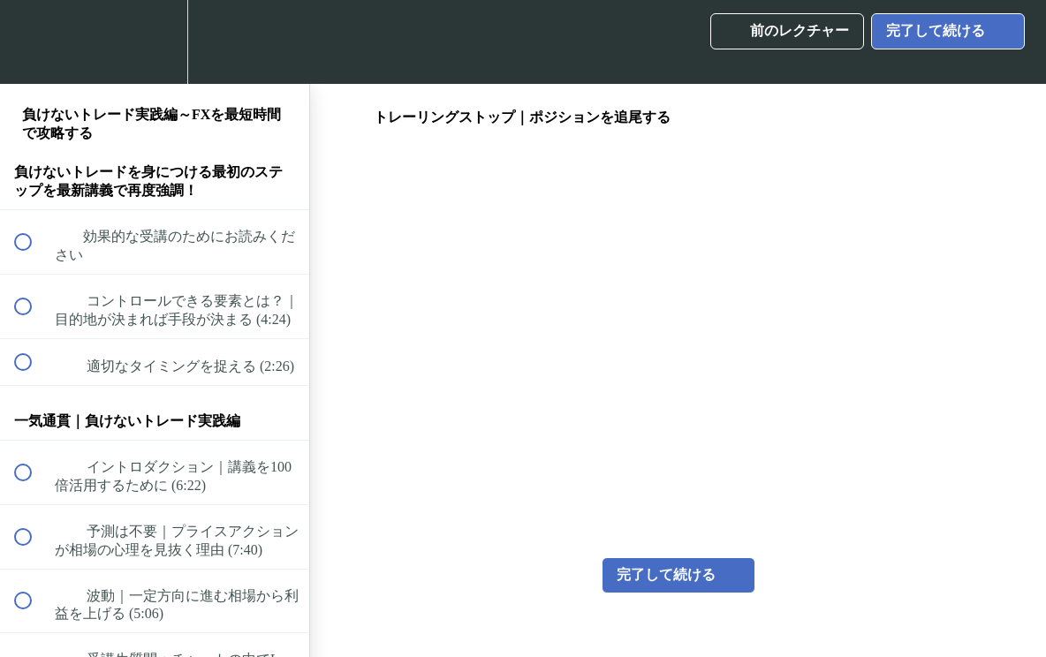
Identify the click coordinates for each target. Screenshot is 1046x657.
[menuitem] (154, 42)
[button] (32, 42)
